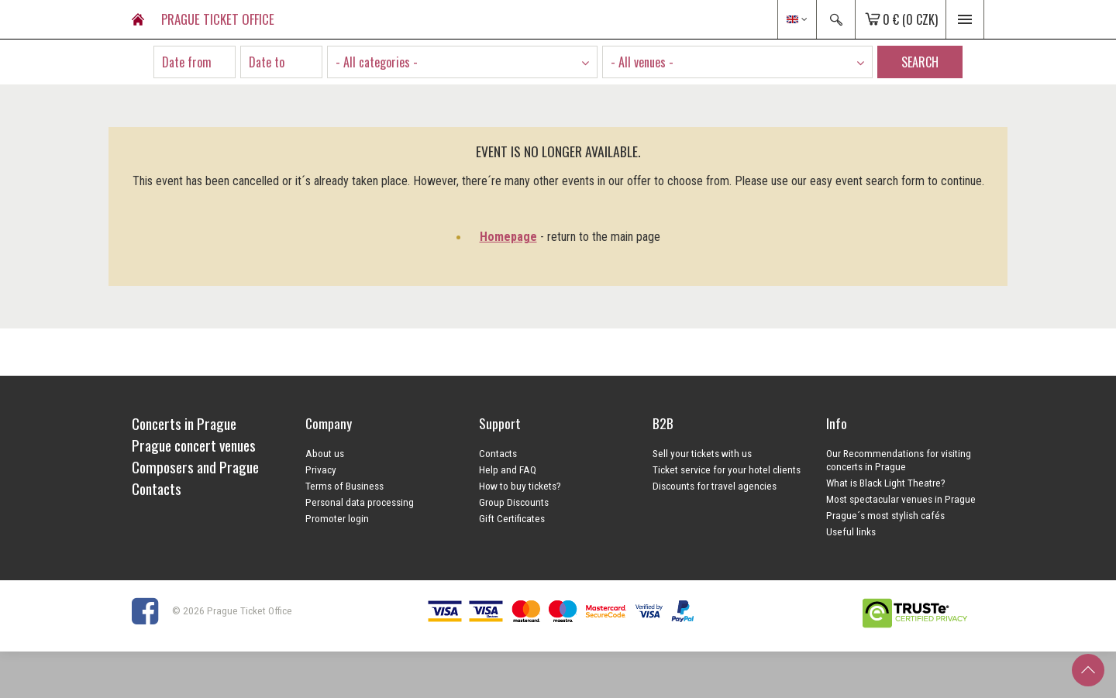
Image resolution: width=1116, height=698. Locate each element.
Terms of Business (344, 486)
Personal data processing (359, 502)
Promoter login (337, 518)
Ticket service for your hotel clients (727, 469)
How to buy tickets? (520, 486)
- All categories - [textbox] (377, 62)
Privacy (320, 469)
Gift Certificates (512, 518)
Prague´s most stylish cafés (885, 515)
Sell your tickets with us (702, 453)
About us (324, 453)
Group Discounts (514, 502)
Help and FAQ (507, 469)
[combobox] (462, 62)
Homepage (508, 236)
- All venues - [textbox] (642, 62)
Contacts (498, 453)
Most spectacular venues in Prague (901, 499)
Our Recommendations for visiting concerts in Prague (898, 460)
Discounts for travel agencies (715, 486)
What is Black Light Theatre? (886, 482)
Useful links (851, 531)
